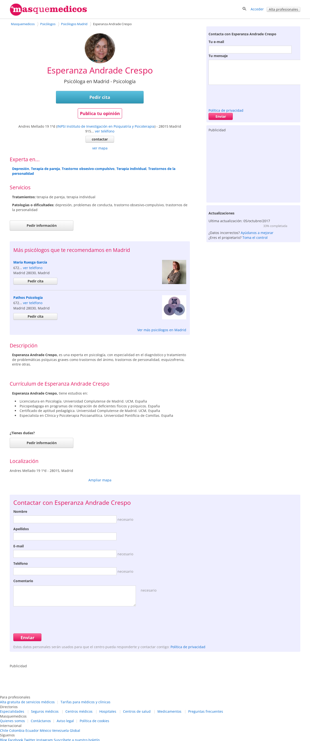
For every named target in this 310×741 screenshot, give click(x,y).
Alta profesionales (283, 9)
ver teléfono (104, 131)
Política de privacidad (226, 110)
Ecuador (32, 730)
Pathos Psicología (28, 297)
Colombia (16, 730)
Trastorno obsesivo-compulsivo (88, 168)
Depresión (20, 168)
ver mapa (100, 148)
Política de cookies (94, 721)
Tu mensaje (218, 55)
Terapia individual (131, 168)
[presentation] (245, 95)
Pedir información (42, 225)
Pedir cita (99, 97)
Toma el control (255, 237)
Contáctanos (41, 721)
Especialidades (12, 711)
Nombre (20, 511)
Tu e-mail (216, 41)
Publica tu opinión (100, 113)
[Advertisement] (253, 166)
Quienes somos (12, 721)
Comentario (23, 581)
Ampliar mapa (99, 480)
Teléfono (20, 563)
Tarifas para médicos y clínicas (85, 702)
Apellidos (21, 529)
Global (75, 730)
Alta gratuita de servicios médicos (27, 702)
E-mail (18, 546)
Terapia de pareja (45, 168)
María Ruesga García (30, 262)
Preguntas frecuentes (205, 711)
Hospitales (107, 711)
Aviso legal (65, 721)
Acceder (257, 9)
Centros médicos (79, 711)
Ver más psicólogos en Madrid (161, 330)
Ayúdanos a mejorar (257, 232)
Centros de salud (137, 711)
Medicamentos (169, 711)
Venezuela (60, 730)
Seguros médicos (45, 711)
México (45, 730)
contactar (100, 139)
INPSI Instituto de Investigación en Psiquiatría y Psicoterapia (106, 126)
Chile (4, 730)
